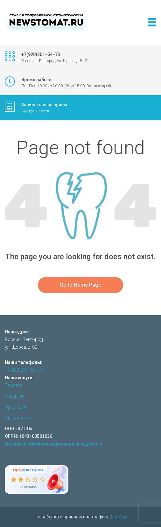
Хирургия (14, 396)
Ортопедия (16, 406)
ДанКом (118, 516)
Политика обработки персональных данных (53, 443)
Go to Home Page (80, 285)
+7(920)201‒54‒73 (24, 370)
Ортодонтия (17, 417)
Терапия (13, 385)
